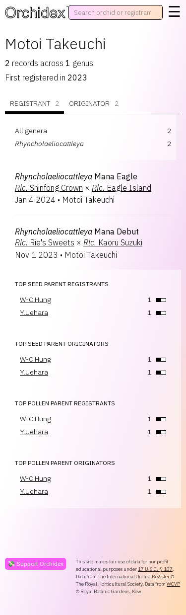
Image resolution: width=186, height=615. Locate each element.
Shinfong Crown (49, 188)
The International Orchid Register (134, 576)
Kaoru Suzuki (112, 242)
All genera (31, 130)
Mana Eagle (76, 176)
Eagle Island (121, 188)
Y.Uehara (34, 312)
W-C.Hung (35, 299)
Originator (94, 103)
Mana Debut (77, 231)
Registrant (34, 103)
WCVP (173, 584)
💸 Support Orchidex (35, 563)
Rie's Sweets (44, 242)
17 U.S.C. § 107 (155, 569)
